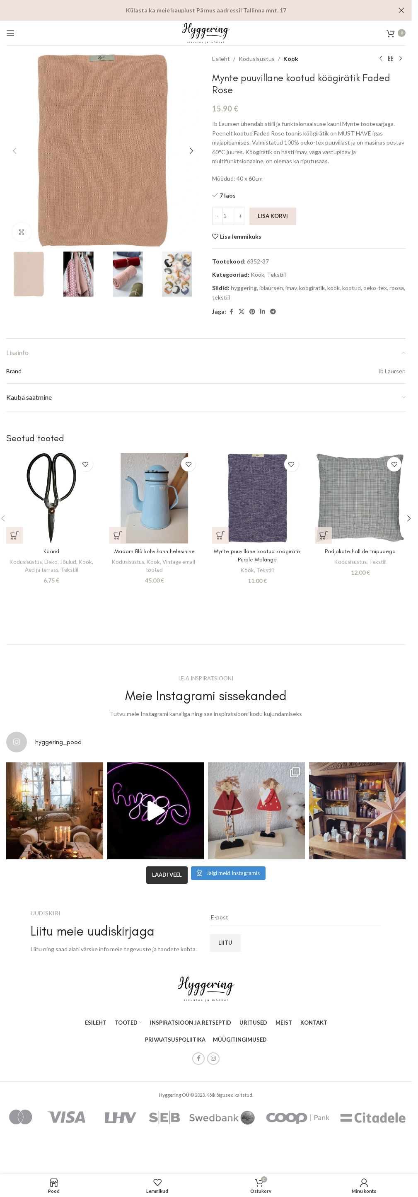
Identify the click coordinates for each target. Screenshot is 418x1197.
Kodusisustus (257, 58)
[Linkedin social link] (263, 311)
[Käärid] (51, 498)
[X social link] (241, 311)
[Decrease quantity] (217, 216)
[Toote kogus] (228, 216)
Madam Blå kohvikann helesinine (154, 551)
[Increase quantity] (240, 216)
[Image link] (206, 989)
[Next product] (401, 59)
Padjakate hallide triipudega (360, 551)
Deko (51, 562)
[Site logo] (206, 32)
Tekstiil (276, 274)
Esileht (221, 58)
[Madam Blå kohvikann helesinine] (154, 498)
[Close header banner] (401, 10)
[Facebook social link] (231, 311)
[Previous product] (381, 59)
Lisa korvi (273, 216)
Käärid (51, 551)
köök (333, 287)
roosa (396, 287)
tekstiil (221, 297)
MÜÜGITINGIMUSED (240, 1041)
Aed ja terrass (41, 569)
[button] (14, 151)
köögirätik (312, 287)
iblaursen (271, 287)
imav (291, 287)
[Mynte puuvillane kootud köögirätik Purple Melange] (257, 498)
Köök (290, 58)
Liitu (225, 944)
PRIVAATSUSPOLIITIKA (175, 1041)
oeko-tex (375, 287)
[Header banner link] (206, 10)
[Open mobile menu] (10, 33)
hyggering (244, 287)
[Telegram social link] (273, 311)
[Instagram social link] (213, 1060)
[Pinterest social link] (252, 311)
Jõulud (68, 562)
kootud (351, 287)
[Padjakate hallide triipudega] (360, 498)
